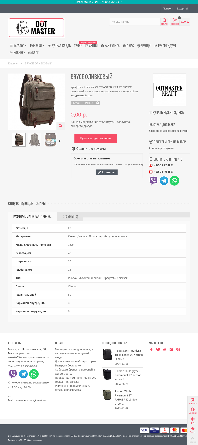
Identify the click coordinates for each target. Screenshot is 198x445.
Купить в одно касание (95, 138)
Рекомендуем (165, 45)
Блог (33, 52)
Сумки (78, 45)
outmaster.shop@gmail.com (31, 400)
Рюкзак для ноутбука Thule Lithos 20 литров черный (129, 354)
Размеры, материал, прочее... (32, 216)
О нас (128, 45)
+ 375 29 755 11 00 (161, 171)
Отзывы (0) (70, 216)
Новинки (17, 52)
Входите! (182, 8)
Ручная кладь (59, 45)
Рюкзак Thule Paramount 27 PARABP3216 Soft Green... (126, 397)
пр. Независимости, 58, (32, 349)
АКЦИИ (91, 45)
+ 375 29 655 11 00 (161, 165)
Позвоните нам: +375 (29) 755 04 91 (99, 1)
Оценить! (106, 172)
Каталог (18, 45)
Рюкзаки (37, 45)
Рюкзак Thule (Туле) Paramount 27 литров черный (128, 375)
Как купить (110, 45)
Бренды (144, 45)
